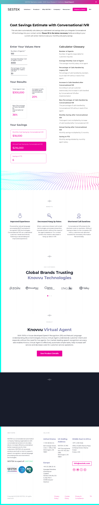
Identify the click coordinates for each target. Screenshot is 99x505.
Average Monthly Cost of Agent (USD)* (19, 59)
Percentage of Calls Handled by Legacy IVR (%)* (18, 69)
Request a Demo (79, 9)
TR (91, 496)
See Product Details (49, 353)
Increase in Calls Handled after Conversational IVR (37, 91)
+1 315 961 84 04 (48, 443)
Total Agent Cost (19, 89)
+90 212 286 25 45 (49, 466)
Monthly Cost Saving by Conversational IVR (28, 132)
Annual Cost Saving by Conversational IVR (28, 144)
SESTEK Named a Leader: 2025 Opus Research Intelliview (49, 2)
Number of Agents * (18, 51)
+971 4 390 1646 (77, 443)
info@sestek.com (82, 463)
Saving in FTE (17, 156)
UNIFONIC (29, 461)
